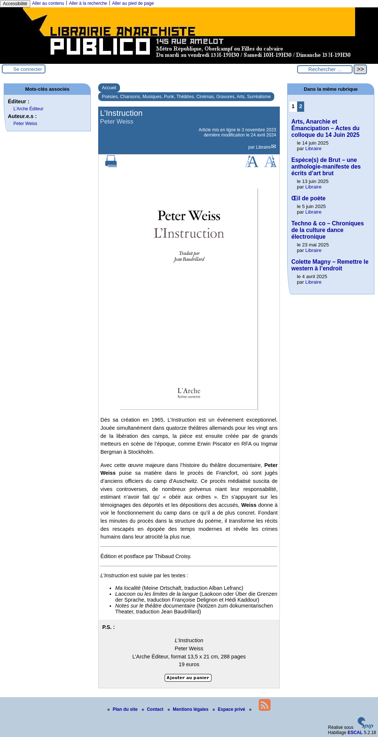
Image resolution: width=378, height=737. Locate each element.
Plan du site (123, 709)
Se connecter (27, 69)
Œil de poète (308, 198)
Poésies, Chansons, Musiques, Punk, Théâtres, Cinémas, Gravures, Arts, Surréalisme (186, 96)
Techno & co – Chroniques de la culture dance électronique (327, 230)
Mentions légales (189, 709)
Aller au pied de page (133, 3)
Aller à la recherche (88, 3)
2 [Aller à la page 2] (300, 106)
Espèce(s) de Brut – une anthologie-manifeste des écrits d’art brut (326, 166)
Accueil (109, 87)
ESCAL (355, 732)
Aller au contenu (48, 3)
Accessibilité (15, 3)
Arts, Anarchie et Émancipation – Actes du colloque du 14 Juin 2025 (325, 128)
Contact (153, 709)
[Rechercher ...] (325, 69)
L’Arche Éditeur (28, 108)
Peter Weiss (25, 123)
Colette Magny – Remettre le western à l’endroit (329, 265)
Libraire (263, 147)
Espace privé (229, 709)
